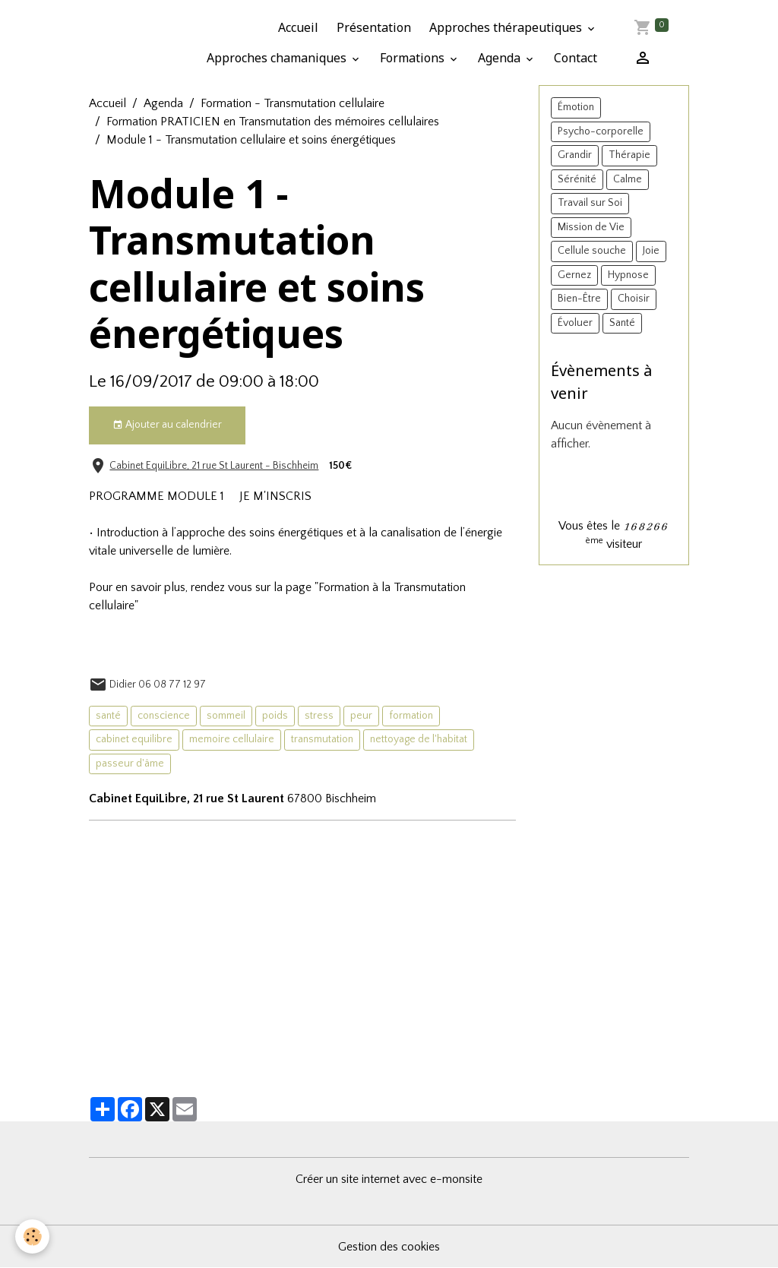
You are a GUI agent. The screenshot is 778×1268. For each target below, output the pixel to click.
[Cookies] (32, 1236)
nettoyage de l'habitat (418, 739)
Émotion (576, 107)
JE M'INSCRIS (275, 496)
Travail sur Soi (590, 203)
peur (361, 716)
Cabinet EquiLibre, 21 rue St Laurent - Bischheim (213, 466)
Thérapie (629, 155)
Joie (651, 251)
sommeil (226, 716)
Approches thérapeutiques (507, 27)
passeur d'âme (130, 763)
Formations (414, 57)
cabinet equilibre (134, 739)
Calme (627, 179)
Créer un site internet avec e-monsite (389, 1179)
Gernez (574, 275)
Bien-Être (579, 298)
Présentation (374, 27)
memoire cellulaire (231, 739)
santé (108, 716)
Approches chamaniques (278, 57)
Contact (575, 57)
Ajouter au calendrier (167, 425)
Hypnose (628, 275)
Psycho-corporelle (601, 131)
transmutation (322, 739)
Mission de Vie (591, 227)
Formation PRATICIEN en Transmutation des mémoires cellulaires (272, 121)
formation (411, 716)
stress (319, 716)
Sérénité (577, 179)
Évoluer (575, 323)
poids (275, 716)
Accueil (298, 27)
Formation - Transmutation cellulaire (292, 103)
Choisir (634, 298)
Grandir (575, 155)
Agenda (500, 57)
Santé (622, 323)
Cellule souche (592, 251)
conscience (164, 716)
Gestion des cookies (389, 1247)
